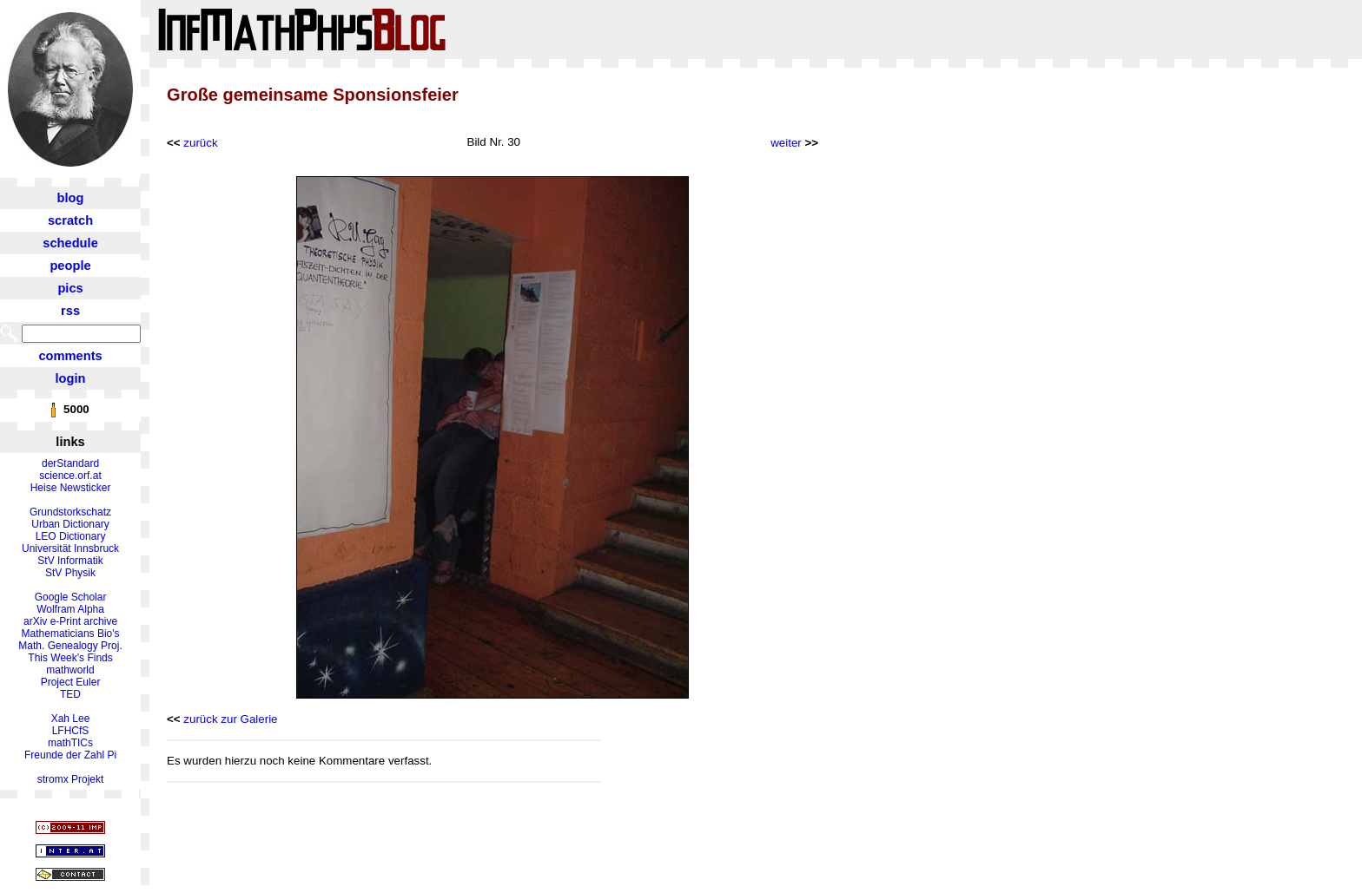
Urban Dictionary (70, 524)
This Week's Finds (70, 658)
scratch (70, 220)
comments (70, 356)
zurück (200, 142)
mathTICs (70, 743)
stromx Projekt (70, 779)
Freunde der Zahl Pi (70, 755)
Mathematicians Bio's (71, 633)
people (70, 265)
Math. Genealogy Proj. (70, 646)
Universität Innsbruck (70, 548)
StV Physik (70, 573)
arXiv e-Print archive (70, 621)
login (71, 378)
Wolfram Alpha (70, 609)
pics (70, 288)
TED (70, 694)
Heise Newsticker (70, 488)
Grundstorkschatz (70, 512)
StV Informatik (69, 561)
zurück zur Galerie (230, 719)
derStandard (70, 463)
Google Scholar (71, 597)
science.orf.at (70, 475)
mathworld (70, 670)
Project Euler (71, 682)
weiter (786, 142)
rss (70, 311)
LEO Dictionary (71, 536)
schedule (70, 243)
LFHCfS (70, 731)
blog (70, 198)
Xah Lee (70, 718)
